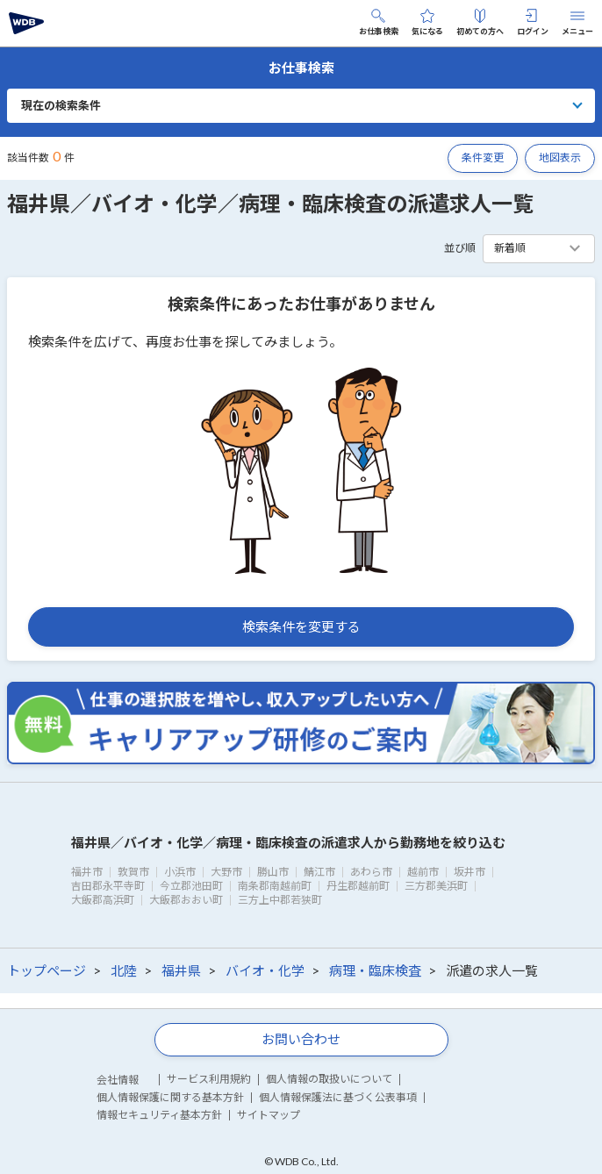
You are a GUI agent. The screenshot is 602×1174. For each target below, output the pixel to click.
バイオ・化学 (265, 970)
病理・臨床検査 (375, 970)
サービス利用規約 (209, 1078)
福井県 (181, 970)
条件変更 (483, 157)
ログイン (532, 22)
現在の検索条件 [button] (61, 105)
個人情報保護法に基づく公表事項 (338, 1097)
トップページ (46, 970)
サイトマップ (268, 1114)
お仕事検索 (378, 22)
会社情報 (118, 1079)
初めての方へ (480, 22)
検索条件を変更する (301, 626)
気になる (427, 22)
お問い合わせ (301, 1039)
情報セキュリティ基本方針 (159, 1114)
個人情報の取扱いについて (329, 1078)
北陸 (124, 970)
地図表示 (560, 157)
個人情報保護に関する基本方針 (170, 1097)
